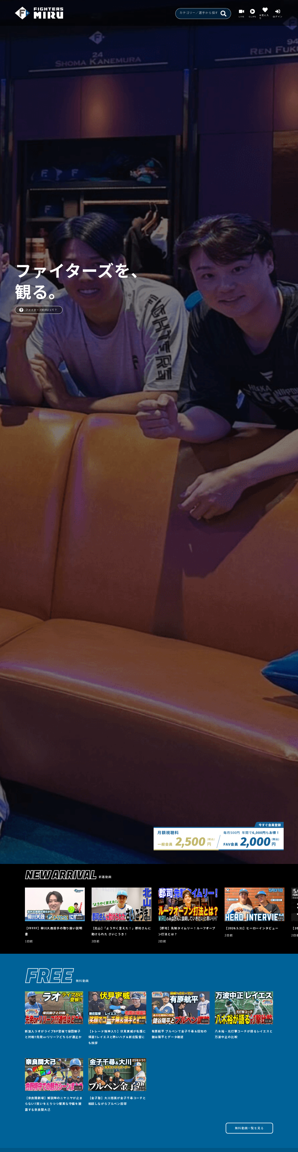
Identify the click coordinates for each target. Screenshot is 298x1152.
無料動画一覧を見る (249, 1128)
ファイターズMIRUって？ (38, 310)
